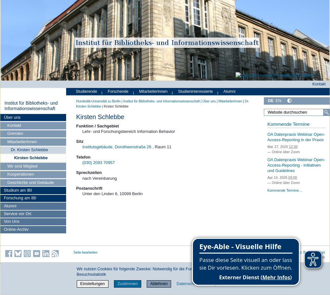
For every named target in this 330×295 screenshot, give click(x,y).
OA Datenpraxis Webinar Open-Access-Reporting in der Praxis (296, 137)
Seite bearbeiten (86, 252)
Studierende (86, 91)
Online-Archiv (16, 229)
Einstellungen (92, 283)
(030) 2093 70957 (98, 162)
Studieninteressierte (195, 91)
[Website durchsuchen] (297, 112)
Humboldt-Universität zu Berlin (98, 101)
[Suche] (326, 112)
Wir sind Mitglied (22, 166)
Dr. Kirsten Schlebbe (29, 149)
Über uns (12, 117)
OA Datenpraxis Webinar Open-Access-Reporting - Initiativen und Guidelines (296, 165)
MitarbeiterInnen (22, 141)
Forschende (118, 91)
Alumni (10, 206)
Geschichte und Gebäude (30, 182)
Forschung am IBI (20, 197)
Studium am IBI (18, 190)
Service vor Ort (17, 213)
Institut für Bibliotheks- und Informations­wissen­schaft (31, 105)
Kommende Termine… (284, 190)
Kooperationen (20, 174)
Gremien (15, 133)
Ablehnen (159, 283)
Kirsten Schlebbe (31, 157)
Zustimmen (127, 283)
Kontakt (14, 125)
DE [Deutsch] (271, 100)
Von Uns (11, 221)
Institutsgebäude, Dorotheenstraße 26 (117, 146)
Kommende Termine (288, 124)
